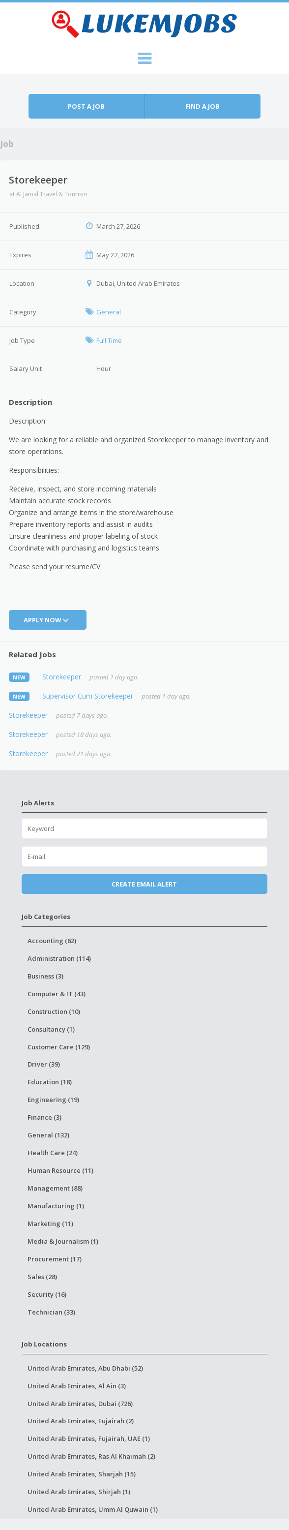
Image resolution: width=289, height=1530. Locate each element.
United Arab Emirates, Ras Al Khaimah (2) (91, 1456)
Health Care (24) (53, 1152)
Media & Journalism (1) (63, 1241)
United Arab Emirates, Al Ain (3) (77, 1385)
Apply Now (48, 619)
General (108, 311)
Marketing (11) (50, 1223)
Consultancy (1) (51, 1029)
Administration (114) (59, 958)
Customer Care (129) (59, 1046)
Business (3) (45, 976)
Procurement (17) (55, 1259)
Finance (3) (44, 1117)
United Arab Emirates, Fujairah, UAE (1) (89, 1438)
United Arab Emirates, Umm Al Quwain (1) (93, 1509)
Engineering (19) (53, 1099)
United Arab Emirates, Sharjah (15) (82, 1473)
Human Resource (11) (60, 1170)
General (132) (48, 1135)
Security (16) (47, 1294)
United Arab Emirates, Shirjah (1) (79, 1491)
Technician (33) (51, 1312)
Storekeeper (61, 676)
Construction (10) (54, 1011)
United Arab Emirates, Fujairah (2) (81, 1420)
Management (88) (55, 1188)
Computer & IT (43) (57, 993)
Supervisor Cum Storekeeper (87, 696)
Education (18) (50, 1081)
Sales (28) (42, 1276)
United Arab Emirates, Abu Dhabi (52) (85, 1368)
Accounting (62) (52, 940)
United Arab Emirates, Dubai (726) (80, 1403)
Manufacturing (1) (56, 1205)
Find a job (202, 106)
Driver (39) (44, 1064)
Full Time (109, 340)
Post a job (86, 106)
